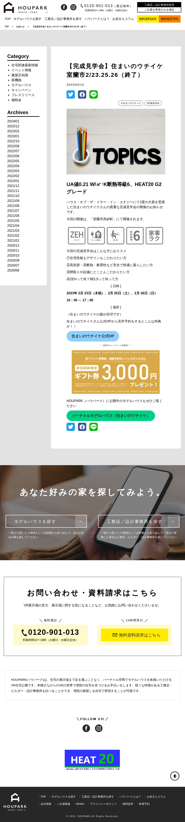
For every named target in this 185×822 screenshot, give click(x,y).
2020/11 (13, 250)
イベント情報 (21, 70)
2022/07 (13, 151)
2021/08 (13, 206)
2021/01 (13, 240)
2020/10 (13, 255)
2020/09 (13, 260)
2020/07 (13, 265)
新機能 (16, 80)
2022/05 (13, 161)
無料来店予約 (169, 19)
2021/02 (13, 235)
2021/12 (13, 186)
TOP (7, 19)
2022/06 (13, 156)
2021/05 (13, 220)
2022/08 (13, 146)
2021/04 (13, 225)
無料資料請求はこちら (136, 635)
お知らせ (20, 26)
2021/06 (13, 215)
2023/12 (13, 126)
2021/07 (13, 210)
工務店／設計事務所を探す (63, 19)
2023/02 (13, 131)
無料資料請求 (148, 19)
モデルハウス (21, 85)
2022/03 (13, 171)
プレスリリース (23, 95)
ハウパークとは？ (97, 19)
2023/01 (13, 136)
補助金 (16, 100)
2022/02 (13, 176)
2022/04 (13, 166)
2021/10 (13, 196)
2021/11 (13, 191)
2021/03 (13, 230)
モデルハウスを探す (28, 19)
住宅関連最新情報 (24, 65)
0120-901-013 (107, 6)
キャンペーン (21, 90)
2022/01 (13, 181)
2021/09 (13, 201)
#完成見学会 (153, 103)
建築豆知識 (19, 75)
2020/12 (13, 245)
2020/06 (13, 270)
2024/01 (13, 121)
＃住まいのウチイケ (131, 103)
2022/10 (13, 141)
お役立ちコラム (123, 19)
